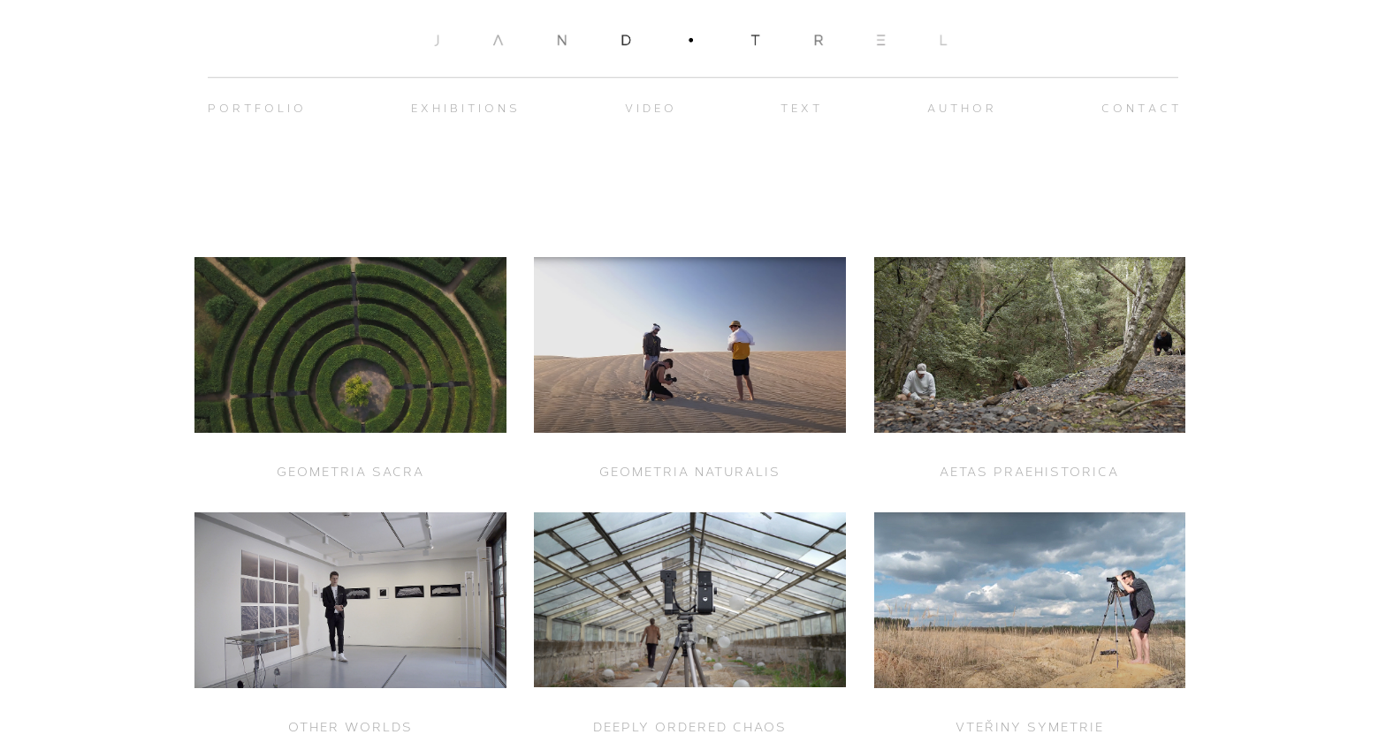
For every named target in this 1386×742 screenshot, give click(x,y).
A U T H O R (960, 108)
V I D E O (649, 108)
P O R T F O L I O (255, 108)
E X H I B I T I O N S (464, 108)
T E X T (800, 108)
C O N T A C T (1139, 108)
